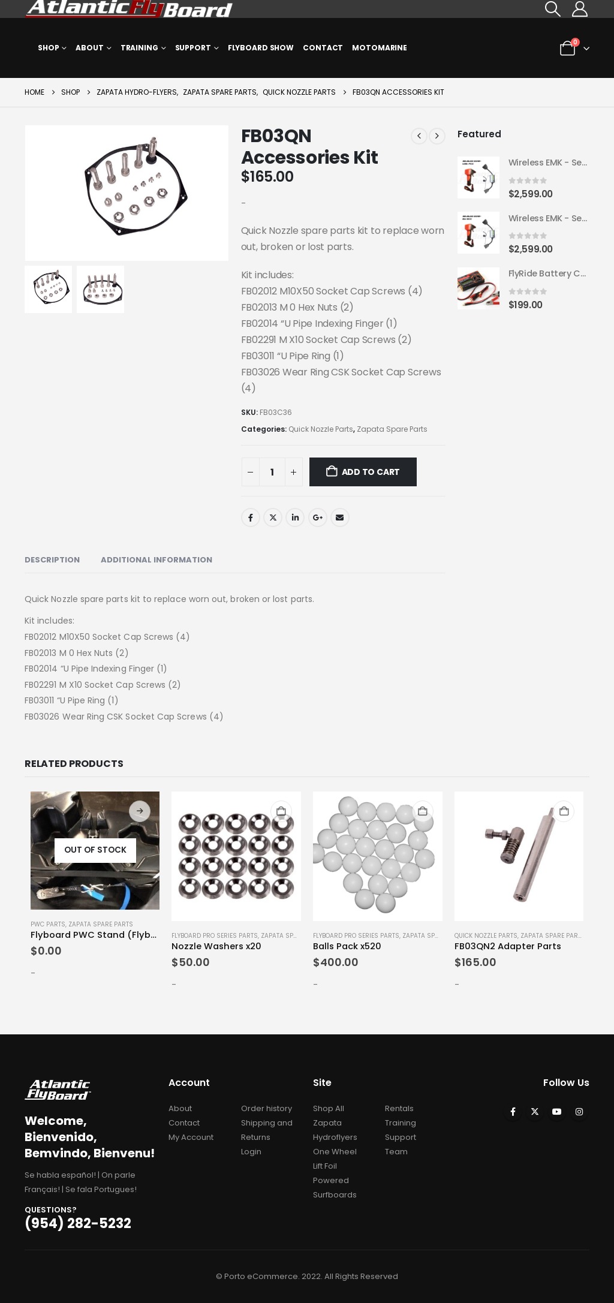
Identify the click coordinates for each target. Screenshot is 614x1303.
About (89, 48)
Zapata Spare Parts (392, 429)
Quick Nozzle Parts (320, 429)
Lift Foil (325, 1166)
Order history (266, 1108)
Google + (317, 517)
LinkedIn (295, 517)
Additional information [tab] (156, 559)
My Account (190, 1137)
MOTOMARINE (379, 48)
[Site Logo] (129, 9)
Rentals (399, 1108)
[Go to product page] (478, 178)
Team (396, 1151)
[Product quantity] (272, 472)
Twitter (272, 517)
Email (340, 517)
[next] (437, 136)
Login (251, 1151)
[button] (553, 9)
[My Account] (580, 9)
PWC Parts (48, 924)
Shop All (328, 1108)
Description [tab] (52, 559)
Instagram (579, 1112)
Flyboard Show (261, 48)
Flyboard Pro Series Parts (214, 935)
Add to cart (371, 472)
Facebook (250, 517)
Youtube (557, 1112)
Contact (323, 48)
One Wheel (335, 1151)
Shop (48, 48)
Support (193, 48)
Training (139, 48)
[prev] (419, 136)
